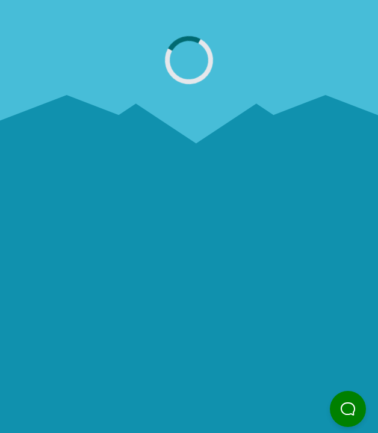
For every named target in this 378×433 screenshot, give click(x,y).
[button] (348, 409)
